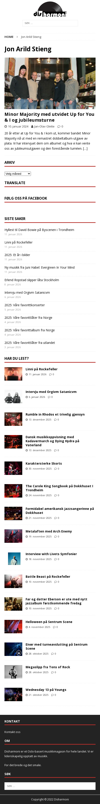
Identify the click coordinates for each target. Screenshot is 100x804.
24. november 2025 (40, 495)
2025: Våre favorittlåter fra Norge (28, 317)
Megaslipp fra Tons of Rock (48, 667)
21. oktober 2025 (38, 694)
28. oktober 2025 (38, 653)
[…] (85, 148)
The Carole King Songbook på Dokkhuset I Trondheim (59, 488)
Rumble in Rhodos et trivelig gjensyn (55, 414)
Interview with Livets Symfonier (51, 554)
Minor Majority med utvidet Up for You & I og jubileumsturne (49, 117)
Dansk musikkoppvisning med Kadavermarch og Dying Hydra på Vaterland (52, 441)
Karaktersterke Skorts (44, 463)
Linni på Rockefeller (18, 242)
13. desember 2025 (40, 419)
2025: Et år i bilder (17, 255)
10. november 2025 (40, 581)
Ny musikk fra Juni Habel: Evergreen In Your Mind (39, 267)
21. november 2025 (40, 517)
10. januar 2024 (18, 126)
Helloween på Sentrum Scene (49, 622)
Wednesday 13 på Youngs (46, 690)
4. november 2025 (39, 627)
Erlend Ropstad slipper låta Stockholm (31, 280)
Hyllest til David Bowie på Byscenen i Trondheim (39, 230)
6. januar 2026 (37, 397)
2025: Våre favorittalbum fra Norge (29, 330)
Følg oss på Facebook (25, 198)
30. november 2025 (40, 468)
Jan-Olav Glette (44, 126)
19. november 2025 (40, 536)
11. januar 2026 (37, 374)
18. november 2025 (40, 559)
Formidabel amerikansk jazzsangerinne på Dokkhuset (60, 511)
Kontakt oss (12, 732)
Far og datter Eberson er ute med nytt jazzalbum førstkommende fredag (56, 601)
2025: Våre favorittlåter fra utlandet (29, 343)
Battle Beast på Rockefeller (48, 576)
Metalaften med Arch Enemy (49, 531)
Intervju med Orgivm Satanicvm (27, 292)
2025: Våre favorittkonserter (24, 305)
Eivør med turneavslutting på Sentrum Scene (57, 646)
